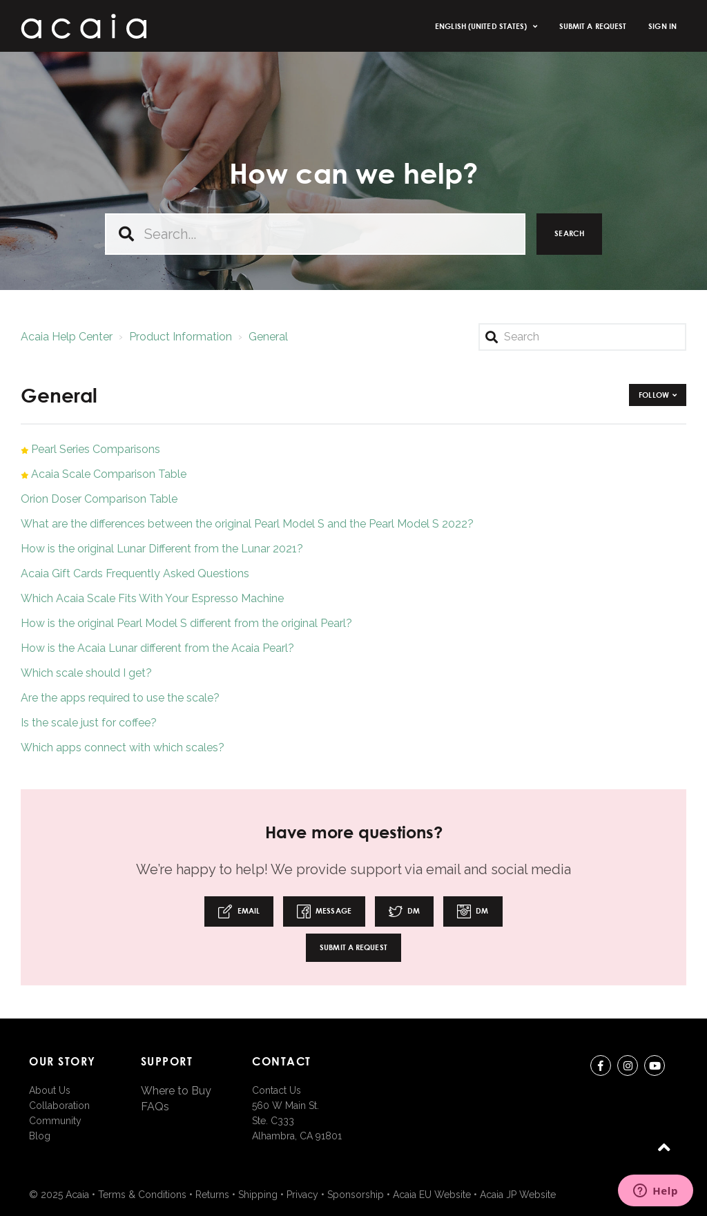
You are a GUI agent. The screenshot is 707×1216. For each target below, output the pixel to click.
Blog (39, 1135)
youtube (654, 1068)
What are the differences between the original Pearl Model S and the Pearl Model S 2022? (247, 523)
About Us (49, 1090)
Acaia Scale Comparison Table (108, 474)
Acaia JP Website (518, 1194)
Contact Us (276, 1090)
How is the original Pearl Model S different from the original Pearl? (186, 623)
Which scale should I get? (86, 672)
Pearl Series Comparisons (95, 449)
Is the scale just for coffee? (89, 722)
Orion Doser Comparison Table (99, 498)
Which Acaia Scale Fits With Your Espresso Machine (152, 598)
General (268, 336)
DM (404, 911)
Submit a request (593, 25)
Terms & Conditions (142, 1194)
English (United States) (482, 25)
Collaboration (59, 1105)
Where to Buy (176, 1090)
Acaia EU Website (432, 1194)
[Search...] (315, 234)
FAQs (155, 1106)
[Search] (582, 337)
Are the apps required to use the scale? (120, 697)
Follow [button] (654, 394)
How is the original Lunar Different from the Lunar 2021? (162, 548)
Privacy (302, 1194)
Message (324, 911)
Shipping (258, 1194)
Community (55, 1120)
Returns (212, 1194)
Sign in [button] (662, 25)
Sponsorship (355, 1194)
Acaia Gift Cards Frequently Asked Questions (135, 573)
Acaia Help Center (67, 336)
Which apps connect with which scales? (122, 747)
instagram (627, 1068)
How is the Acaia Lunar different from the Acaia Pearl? (157, 648)
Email (239, 911)
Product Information (180, 336)
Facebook (600, 1068)
